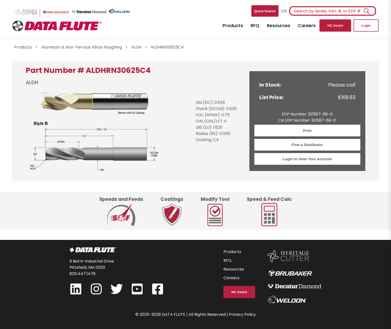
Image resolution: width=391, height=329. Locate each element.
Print (307, 130)
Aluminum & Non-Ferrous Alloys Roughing (81, 47)
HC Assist (335, 25)
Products (233, 25)
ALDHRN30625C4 (167, 47)
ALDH (136, 47)
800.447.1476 (83, 273)
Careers (307, 25)
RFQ (255, 25)
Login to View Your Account (307, 159)
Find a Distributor (307, 145)
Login (366, 25)
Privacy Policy (242, 314)
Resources (278, 25)
